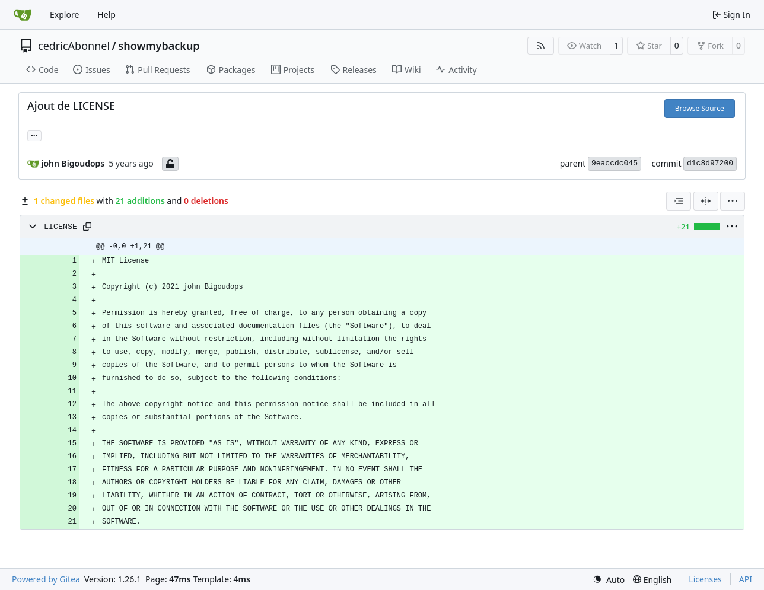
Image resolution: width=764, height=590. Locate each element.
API (745, 579)
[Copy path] (87, 226)
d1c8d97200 (710, 163)
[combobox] (678, 201)
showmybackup (158, 46)
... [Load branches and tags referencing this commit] (34, 134)
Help (106, 14)
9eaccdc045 (614, 163)
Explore (64, 14)
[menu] (732, 201)
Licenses (705, 579)
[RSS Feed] (541, 46)
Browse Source (699, 108)
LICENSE (60, 226)
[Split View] (705, 201)
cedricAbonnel (74, 46)
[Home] (22, 14)
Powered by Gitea (46, 579)
